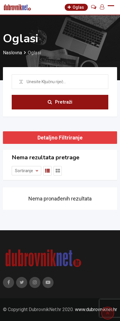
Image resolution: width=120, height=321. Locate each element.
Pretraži (60, 102)
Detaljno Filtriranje (60, 138)
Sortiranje (24, 170)
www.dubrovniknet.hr (96, 309)
